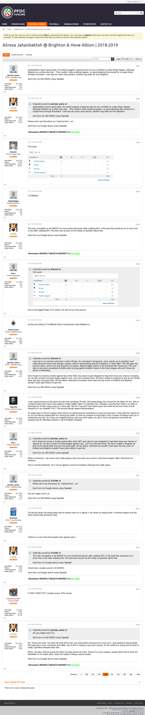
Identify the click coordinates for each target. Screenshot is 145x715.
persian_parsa (13, 75)
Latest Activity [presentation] (17, 55)
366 (131, 674)
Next (138, 674)
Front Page (101, 703)
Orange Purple (10, 703)
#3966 (138, 264)
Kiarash (13, 152)
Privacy (129, 703)
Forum (9, 29)
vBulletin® (132, 711)
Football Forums (19, 29)
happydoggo (13, 201)
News (4, 24)
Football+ (54, 24)
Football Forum (37, 24)
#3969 (138, 398)
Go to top (138, 703)
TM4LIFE (13, 407)
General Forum (71, 24)
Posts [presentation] (6, 55)
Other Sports (89, 24)
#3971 (138, 475)
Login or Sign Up (134, 2)
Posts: (7, 86)
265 (105, 674)
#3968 (138, 353)
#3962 (138, 99)
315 (118, 674)
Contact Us (105, 24)
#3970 (138, 433)
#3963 (138, 143)
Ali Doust (13, 518)
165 (86, 674)
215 (93, 674)
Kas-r (13, 273)
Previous (74, 674)
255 (99, 674)
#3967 (138, 320)
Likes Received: (10, 87)
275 (112, 674)
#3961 (138, 66)
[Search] (126, 13)
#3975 (138, 625)
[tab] (6, 54)
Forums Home (18, 24)
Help (110, 703)
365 (124, 674)
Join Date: (8, 84)
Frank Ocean (13, 330)
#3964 (138, 192)
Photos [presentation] (29, 55)
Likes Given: (9, 89)
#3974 (138, 589)
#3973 (138, 548)
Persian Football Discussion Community (38, 29)
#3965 (138, 224)
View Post (66, 104)
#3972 (138, 509)
